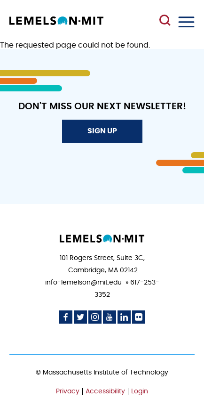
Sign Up (102, 131)
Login (139, 391)
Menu (186, 21)
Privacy (67, 391)
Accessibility (105, 391)
